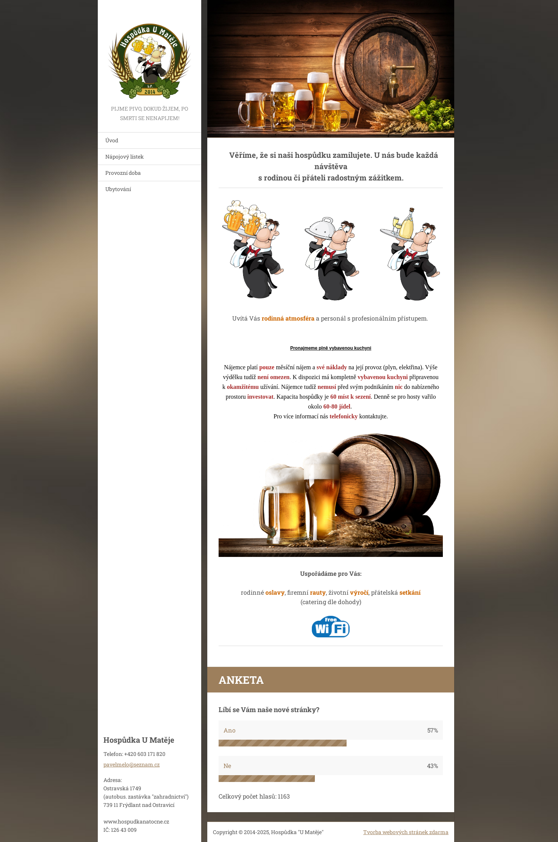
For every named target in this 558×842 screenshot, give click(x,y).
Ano (230, 730)
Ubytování (118, 189)
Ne (227, 766)
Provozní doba (123, 172)
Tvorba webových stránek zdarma (406, 832)
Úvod (111, 140)
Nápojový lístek (124, 156)
